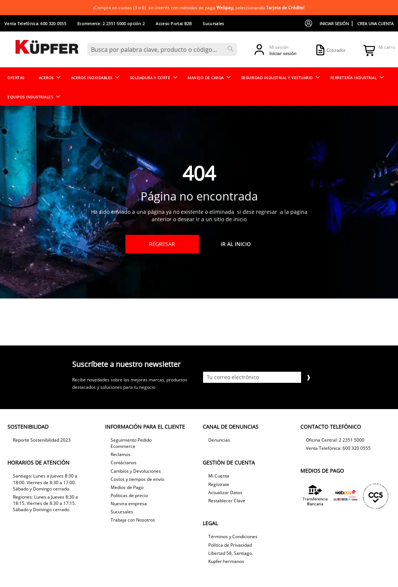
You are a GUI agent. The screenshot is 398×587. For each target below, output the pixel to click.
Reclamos (121, 454)
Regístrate (218, 484)
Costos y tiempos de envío (137, 479)
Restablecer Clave (226, 500)
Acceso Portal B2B (174, 23)
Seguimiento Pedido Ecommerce (131, 443)
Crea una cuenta (375, 23)
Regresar (162, 243)
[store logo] (47, 49)
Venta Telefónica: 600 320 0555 (35, 23)
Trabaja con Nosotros (133, 520)
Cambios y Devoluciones (136, 471)
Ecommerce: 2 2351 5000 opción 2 (111, 23)
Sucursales (213, 23)
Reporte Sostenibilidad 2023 (42, 440)
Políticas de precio (129, 495)
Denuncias (219, 440)
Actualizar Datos (225, 492)
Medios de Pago (127, 487)
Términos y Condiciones (232, 536)
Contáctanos (123, 462)
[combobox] (162, 49)
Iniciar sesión (334, 23)
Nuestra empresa (129, 503)
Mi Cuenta (218, 476)
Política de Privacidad (230, 545)
